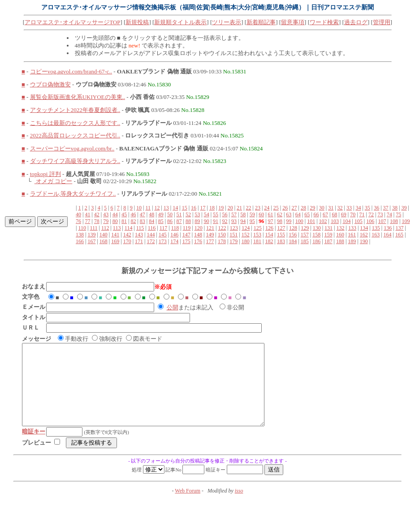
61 (270, 214)
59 (252, 214)
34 (358, 208)
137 (400, 228)
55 (215, 214)
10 (139, 208)
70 (352, 214)
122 (222, 228)
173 (163, 241)
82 (133, 221)
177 (210, 241)
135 (376, 228)
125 (258, 228)
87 (179, 221)
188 (340, 241)
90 (206, 221)
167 (91, 241)
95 (252, 221)
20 (230, 208)
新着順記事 (261, 22)
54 (206, 214)
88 (188, 221)
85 (161, 221)
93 (234, 221)
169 (115, 241)
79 (105, 221)
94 (243, 221)
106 (370, 221)
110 (82, 228)
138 (80, 234)
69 (343, 214)
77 (87, 221)
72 (371, 214)
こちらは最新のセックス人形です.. (75, 123)
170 (127, 241)
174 (174, 241)
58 (243, 214)
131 (328, 228)
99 (288, 221)
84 (151, 221)
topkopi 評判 (45, 174)
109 (406, 221)
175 (186, 241)
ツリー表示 (226, 22)
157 (305, 234)
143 (139, 234)
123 (234, 228)
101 (311, 221)
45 (124, 214)
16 (193, 208)
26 (285, 208)
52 (188, 214)
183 (281, 241)
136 (388, 228)
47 (142, 214)
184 (293, 241)
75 (398, 214)
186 (316, 241)
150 (222, 234)
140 (103, 234)
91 (215, 221)
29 (312, 208)
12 (157, 208)
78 (96, 221)
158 (316, 234)
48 (151, 214)
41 (87, 214)
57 (234, 214)
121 (210, 228)
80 (115, 221)
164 (388, 234)
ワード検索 (324, 22)
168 (103, 241)
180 (246, 241)
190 (364, 241)
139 (91, 234)
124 (246, 228)
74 (389, 214)
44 (115, 214)
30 (321, 208)
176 (198, 241)
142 (127, 234)
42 (96, 214)
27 (294, 208)
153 (257, 234)
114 (129, 228)
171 (139, 241)
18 (212, 208)
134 (364, 228)
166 (80, 241)
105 (358, 221)
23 (257, 208)
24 (266, 208)
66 (316, 214)
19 (221, 208)
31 (330, 208)
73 (380, 214)
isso (239, 507)
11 (148, 208)
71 (362, 214)
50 (170, 214)
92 (225, 221)
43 (105, 214)
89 (197, 221)
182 (269, 241)
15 (184, 208)
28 (303, 208)
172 (151, 241)
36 (376, 208)
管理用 (381, 22)
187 (328, 241)
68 (334, 214)
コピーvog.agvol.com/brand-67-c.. (71, 71)
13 (166, 208)
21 (239, 208)
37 (386, 208)
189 (352, 241)
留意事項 (292, 22)
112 (105, 228)
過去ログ (355, 22)
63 (288, 214)
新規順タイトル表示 (180, 22)
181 (257, 241)
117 (164, 228)
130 (317, 228)
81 (124, 221)
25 (276, 208)
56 (225, 214)
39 (403, 208)
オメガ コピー (54, 181)
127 (281, 228)
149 (210, 234)
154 (269, 234)
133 (352, 228)
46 (133, 214)
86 (170, 221)
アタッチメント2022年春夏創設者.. (75, 110)
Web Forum (187, 507)
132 (341, 228)
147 (186, 234)
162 (364, 234)
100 (299, 221)
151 (233, 234)
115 (140, 228)
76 (78, 221)
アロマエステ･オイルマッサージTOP (72, 22)
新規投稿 (137, 22)
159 (328, 234)
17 (202, 208)
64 (298, 214)
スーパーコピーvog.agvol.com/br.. (72, 148)
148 (198, 234)
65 (307, 214)
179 (233, 241)
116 (152, 228)
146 (174, 234)
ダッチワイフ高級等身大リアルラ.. (75, 161)
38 (395, 208)
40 (78, 214)
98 (279, 221)
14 (175, 208)
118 (175, 228)
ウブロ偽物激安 (50, 84)
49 (161, 214)
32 (340, 208)
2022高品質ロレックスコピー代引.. (75, 135)
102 (323, 221)
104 (346, 221)
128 (293, 228)
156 (293, 234)
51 (179, 214)
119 (187, 228)
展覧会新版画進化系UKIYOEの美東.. (77, 97)
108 (394, 221)
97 (270, 221)
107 (382, 221)
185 (305, 241)
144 (151, 234)
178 (222, 241)
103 (335, 221)
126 (269, 228)
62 (279, 214)
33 (349, 208)
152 (246, 234)
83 (142, 221)
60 (261, 214)
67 (325, 214)
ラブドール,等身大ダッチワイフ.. (73, 193)
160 (340, 234)
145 (163, 234)
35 (367, 208)
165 (399, 234)
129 (305, 228)
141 (115, 234)
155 (281, 234)
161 (352, 234)
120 (199, 228)
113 (117, 228)
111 (93, 228)
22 (248, 208)
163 (376, 234)
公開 (172, 307)
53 (197, 214)
